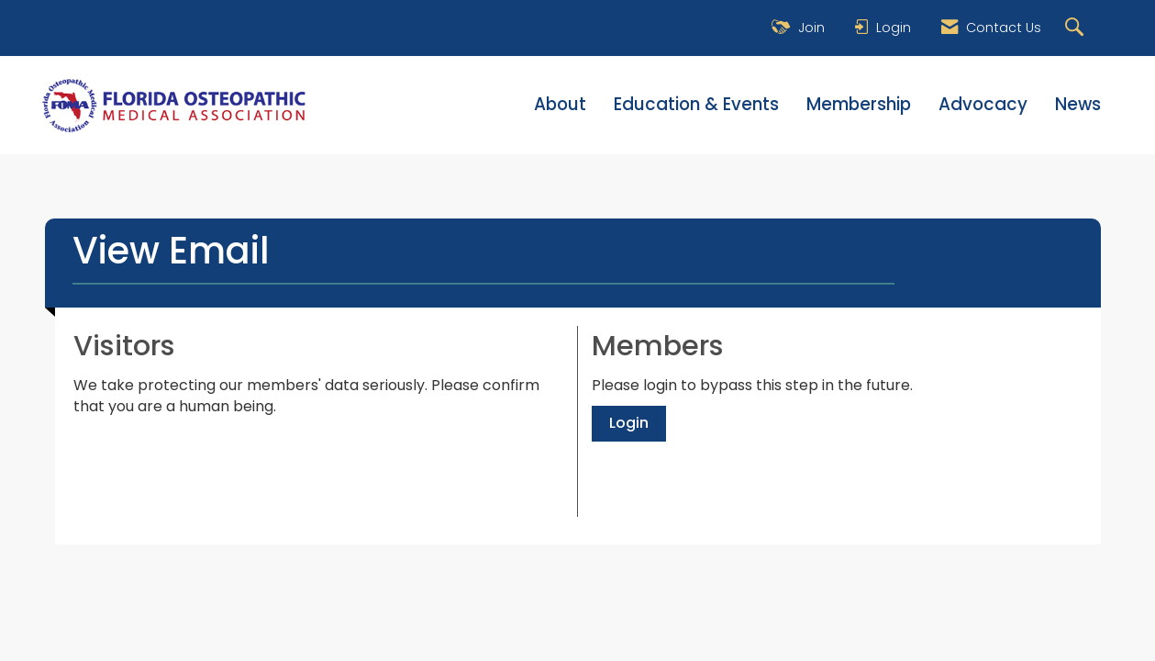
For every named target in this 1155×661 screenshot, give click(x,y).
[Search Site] (1076, 28)
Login (629, 422)
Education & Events (696, 105)
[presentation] (212, 463)
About (560, 105)
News (1078, 105)
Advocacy (982, 105)
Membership (858, 105)
